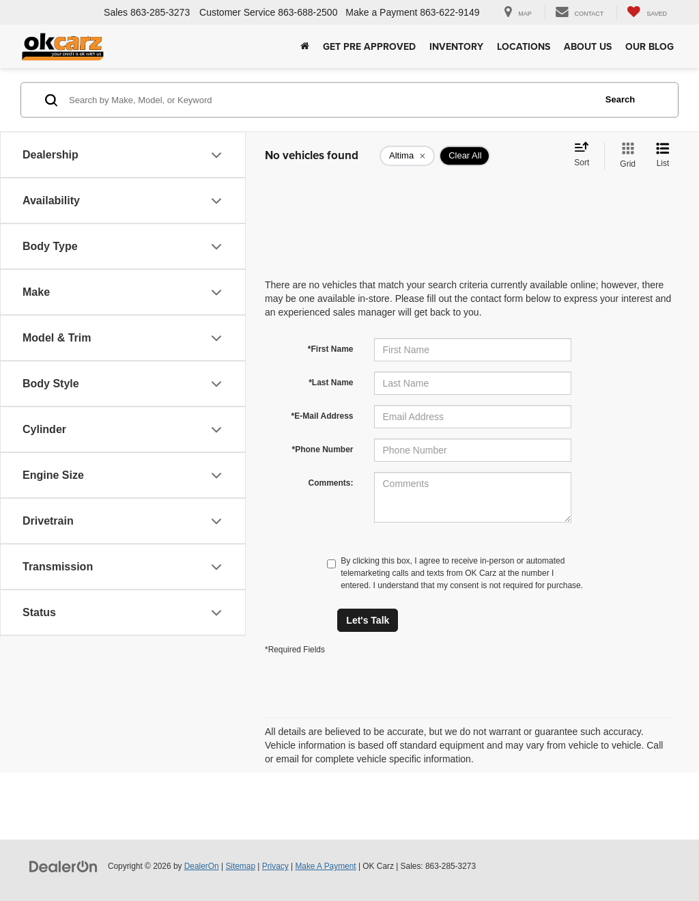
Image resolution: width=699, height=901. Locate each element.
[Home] (305, 46)
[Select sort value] (585, 155)
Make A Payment (325, 866)
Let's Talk (367, 620)
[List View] (663, 155)
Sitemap (240, 866)
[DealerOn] (63, 865)
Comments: (330, 483)
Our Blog (649, 46)
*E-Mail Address (322, 416)
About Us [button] (588, 46)
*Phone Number (322, 449)
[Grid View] (625, 155)
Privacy (275, 866)
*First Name (331, 349)
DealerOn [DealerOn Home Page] (201, 866)
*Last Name (331, 382)
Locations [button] (523, 46)
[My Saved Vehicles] (646, 12)
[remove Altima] (407, 155)
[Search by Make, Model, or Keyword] (330, 99)
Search (620, 99)
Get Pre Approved (369, 46)
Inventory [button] (456, 46)
